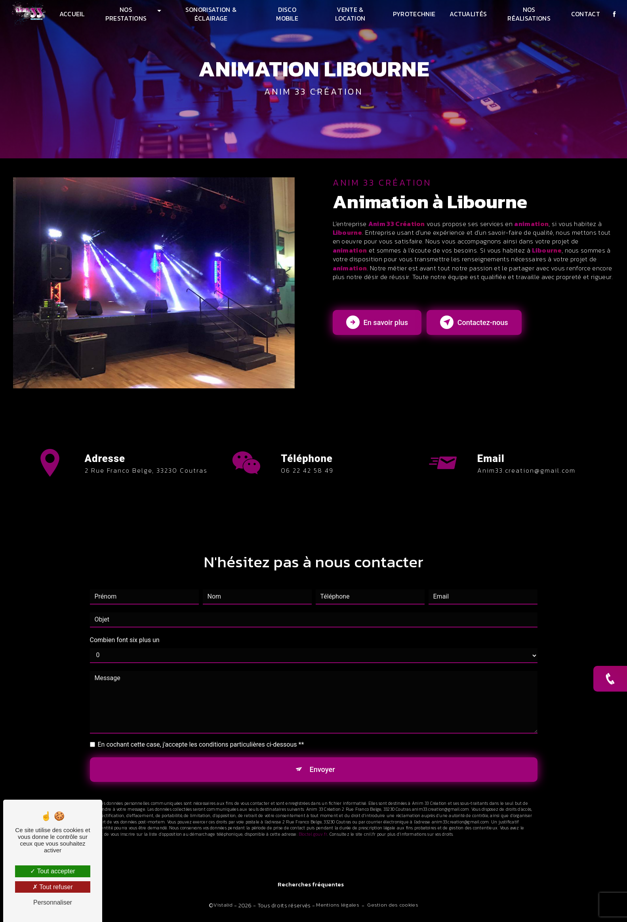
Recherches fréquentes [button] (311, 887)
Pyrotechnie (413, 14)
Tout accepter (52, 871)
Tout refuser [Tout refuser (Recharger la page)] (52, 887)
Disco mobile (287, 14)
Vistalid (223, 907)
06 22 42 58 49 (307, 482)
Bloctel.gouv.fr (313, 824)
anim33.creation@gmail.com (526, 459)
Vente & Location (350, 14)
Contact (584, 14)
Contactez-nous (489, 328)
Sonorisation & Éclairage (211, 14)
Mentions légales (337, 907)
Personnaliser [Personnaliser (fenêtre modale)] (52, 902)
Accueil (73, 14)
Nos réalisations (528, 14)
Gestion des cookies (392, 907)
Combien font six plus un (125, 628)
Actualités (467, 14)
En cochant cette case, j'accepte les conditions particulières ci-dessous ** (201, 732)
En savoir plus (381, 328)
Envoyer (322, 758)
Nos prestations (127, 14)
